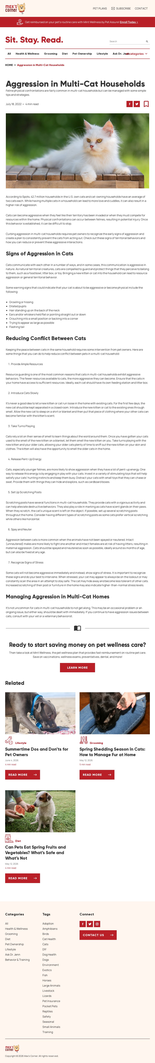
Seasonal (48, 1022)
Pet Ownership (82, 53)
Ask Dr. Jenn (121, 53)
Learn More (77, 668)
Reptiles (47, 1011)
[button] (15, 8)
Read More (24, 776)
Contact (141, 8)
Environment (50, 965)
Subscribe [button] (121, 8)
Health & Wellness (27, 53)
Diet (65, 53)
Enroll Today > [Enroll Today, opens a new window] (129, 22)
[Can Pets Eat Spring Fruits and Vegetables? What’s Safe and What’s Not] (40, 852)
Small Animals (51, 1027)
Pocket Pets (49, 1006)
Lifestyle (102, 53)
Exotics (47, 970)
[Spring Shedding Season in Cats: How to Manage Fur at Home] (115, 752)
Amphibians (49, 929)
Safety (46, 1016)
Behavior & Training (17, 960)
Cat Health (49, 939)
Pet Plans (100, 8)
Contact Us (93, 935)
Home (9, 65)
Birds (45, 934)
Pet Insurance (51, 1001)
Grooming (50, 53)
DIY (44, 949)
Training (47, 1032)
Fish (45, 975)
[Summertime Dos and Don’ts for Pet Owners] (40, 752)
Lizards (46, 996)
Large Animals (51, 985)
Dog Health (49, 954)
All (9, 53)
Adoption (48, 923)
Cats (45, 944)
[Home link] (31, 1048)
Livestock (48, 991)
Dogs (45, 960)
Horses (46, 980)
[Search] (130, 41)
